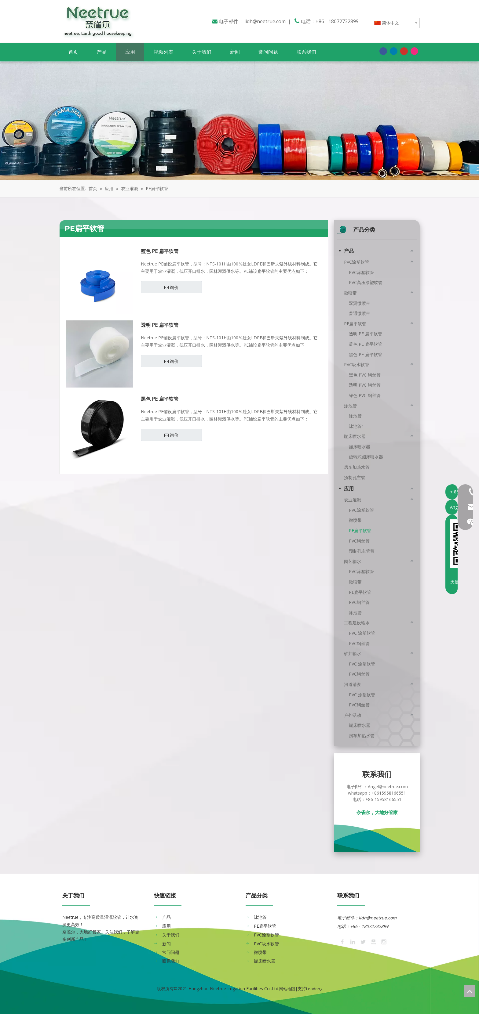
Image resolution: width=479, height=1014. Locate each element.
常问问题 (170, 952)
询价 (171, 287)
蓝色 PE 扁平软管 (159, 251)
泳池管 (350, 406)
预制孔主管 (354, 477)
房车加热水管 (357, 467)
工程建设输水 (357, 623)
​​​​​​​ (397, 918)
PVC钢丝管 (359, 541)
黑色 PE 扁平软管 (159, 399)
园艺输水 (352, 561)
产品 (349, 250)
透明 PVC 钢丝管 (365, 385)
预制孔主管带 (362, 551)
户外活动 (352, 715)
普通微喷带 (359, 313)
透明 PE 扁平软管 (159, 325)
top (469, 991)
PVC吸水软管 (356, 364)
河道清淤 (352, 684)
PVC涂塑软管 (356, 262)
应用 (349, 488)
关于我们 (170, 935)
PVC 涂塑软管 (362, 633)
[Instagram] (414, 51)
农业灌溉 (352, 500)
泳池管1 (356, 426)
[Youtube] (404, 51)
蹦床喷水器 (354, 436)
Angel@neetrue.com (388, 786)
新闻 (166, 944)
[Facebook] (383, 51)
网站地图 (287, 988)
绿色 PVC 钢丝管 (365, 395)
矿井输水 (352, 653)
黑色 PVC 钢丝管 (365, 375)
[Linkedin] (393, 51)
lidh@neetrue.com (265, 21)
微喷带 (350, 293)
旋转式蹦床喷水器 (366, 457)
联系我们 (170, 961)
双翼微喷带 (359, 303)
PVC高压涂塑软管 (365, 282)
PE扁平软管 (355, 324)
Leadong (314, 988)
